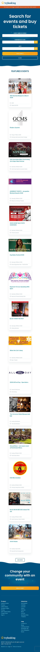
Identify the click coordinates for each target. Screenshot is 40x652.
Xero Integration (25, 630)
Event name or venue (20, 33)
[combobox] (20, 42)
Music (22, 611)
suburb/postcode (20, 39)
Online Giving (4, 606)
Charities (23, 605)
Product (3, 605)
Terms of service (17, 646)
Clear (20, 58)
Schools (23, 613)
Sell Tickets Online (5, 611)
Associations (24, 603)
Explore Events (5, 603)
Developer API (24, 628)
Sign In (2, 615)
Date (20, 46)
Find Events (20, 53)
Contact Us (24, 623)
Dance (22, 608)
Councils (23, 606)
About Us (3, 646)
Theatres (23, 616)
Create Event (20, 588)
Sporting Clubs (24, 615)
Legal (9, 646)
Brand (22, 631)
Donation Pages (5, 608)
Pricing (3, 610)
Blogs (22, 625)
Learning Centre (25, 626)
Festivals (23, 610)
